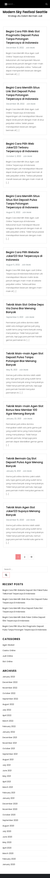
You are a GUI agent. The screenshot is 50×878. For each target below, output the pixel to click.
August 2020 (8, 825)
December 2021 (10, 737)
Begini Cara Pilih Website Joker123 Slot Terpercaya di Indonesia (24, 256)
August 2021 (8, 759)
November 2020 (10, 809)
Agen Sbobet (9, 645)
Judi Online (30, 48)
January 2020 (9, 864)
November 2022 (10, 687)
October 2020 (9, 814)
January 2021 (8, 798)
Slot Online (8, 661)
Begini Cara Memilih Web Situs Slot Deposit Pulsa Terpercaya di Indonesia (25, 601)
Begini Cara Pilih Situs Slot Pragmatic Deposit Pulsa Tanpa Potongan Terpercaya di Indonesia (25, 628)
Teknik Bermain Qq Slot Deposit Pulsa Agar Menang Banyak (24, 462)
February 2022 (9, 726)
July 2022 (7, 709)
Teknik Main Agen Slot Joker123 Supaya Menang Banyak (23, 511)
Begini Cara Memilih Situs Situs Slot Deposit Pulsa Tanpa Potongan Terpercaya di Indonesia (23, 201)
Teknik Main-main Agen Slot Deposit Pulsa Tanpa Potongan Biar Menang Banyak (24, 359)
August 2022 (8, 704)
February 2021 (9, 792)
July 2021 (7, 765)
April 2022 (7, 715)
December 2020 (10, 803)
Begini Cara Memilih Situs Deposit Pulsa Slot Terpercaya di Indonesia (23, 610)
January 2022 (9, 732)
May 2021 (7, 776)
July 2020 (7, 831)
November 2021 (10, 743)
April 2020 (7, 847)
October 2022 (9, 693)
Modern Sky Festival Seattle (25, 12)
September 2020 (10, 820)
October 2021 (9, 748)
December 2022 (10, 682)
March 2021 (8, 787)
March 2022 (8, 721)
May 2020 (7, 842)
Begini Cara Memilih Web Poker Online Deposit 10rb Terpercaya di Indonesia (24, 619)
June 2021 (7, 770)
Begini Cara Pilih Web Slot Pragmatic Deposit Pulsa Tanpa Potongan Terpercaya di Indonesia (23, 37)
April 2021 (7, 781)
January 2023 (9, 676)
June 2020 (7, 836)
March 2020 (8, 853)
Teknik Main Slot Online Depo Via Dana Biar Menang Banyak (25, 308)
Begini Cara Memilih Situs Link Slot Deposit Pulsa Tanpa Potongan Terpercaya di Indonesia (23, 93)
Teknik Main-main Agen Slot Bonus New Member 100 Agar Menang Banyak (24, 410)
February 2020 (9, 859)
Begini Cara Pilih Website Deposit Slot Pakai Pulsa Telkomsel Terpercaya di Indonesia (25, 592)
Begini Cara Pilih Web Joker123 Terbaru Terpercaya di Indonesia (22, 147)
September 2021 (10, 754)
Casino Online (9, 650)
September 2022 (10, 698)
